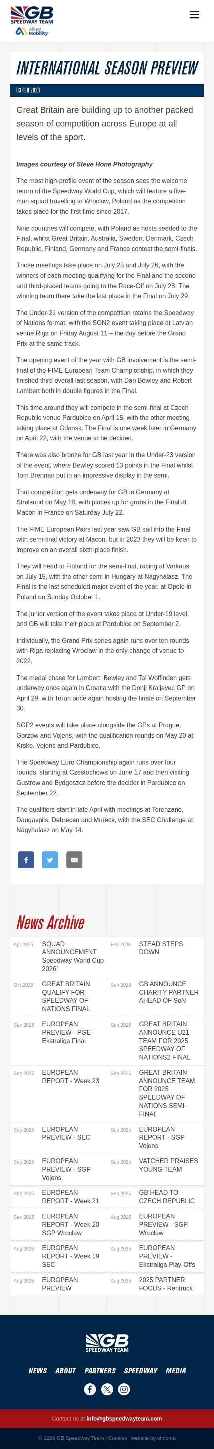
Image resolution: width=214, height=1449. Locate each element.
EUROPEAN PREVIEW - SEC (52, 1133)
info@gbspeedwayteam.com (124, 1418)
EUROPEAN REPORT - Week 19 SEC (56, 1256)
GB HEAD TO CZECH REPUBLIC (153, 1196)
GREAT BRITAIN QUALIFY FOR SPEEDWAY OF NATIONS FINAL (52, 996)
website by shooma (153, 1438)
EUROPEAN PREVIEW (46, 1284)
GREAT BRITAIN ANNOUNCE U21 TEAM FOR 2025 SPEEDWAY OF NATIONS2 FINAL (151, 1041)
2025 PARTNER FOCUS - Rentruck (152, 1284)
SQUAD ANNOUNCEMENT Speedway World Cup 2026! (59, 956)
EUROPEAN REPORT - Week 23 (56, 1076)
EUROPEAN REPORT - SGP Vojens (148, 1138)
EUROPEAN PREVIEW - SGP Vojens (52, 1169)
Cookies (117, 1438)
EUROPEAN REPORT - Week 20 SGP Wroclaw (56, 1224)
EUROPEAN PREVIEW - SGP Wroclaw (149, 1224)
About (65, 1371)
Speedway (140, 1371)
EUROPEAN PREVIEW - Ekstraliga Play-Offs (153, 1256)
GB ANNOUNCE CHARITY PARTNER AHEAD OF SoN (155, 992)
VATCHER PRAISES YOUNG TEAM (154, 1165)
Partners (99, 1371)
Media (176, 1371)
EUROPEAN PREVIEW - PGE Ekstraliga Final (52, 1032)
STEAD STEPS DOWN (147, 948)
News (37, 1371)
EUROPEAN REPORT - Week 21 (56, 1196)
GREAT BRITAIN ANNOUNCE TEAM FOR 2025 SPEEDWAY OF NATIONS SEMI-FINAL (153, 1093)
